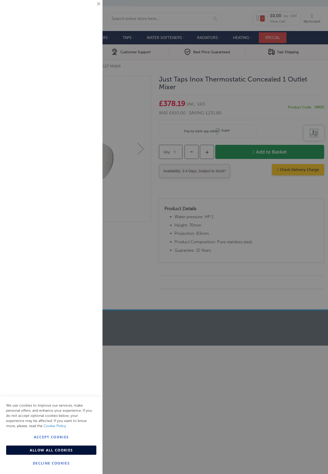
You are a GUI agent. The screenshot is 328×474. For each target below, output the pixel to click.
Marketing (88, 64)
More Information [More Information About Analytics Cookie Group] (82, 156)
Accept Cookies (51, 437)
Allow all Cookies (51, 450)
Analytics (88, 129)
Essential (88, 10)
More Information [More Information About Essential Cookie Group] (82, 42)
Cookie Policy (55, 426)
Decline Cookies (51, 463)
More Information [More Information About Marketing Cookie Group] (82, 107)
